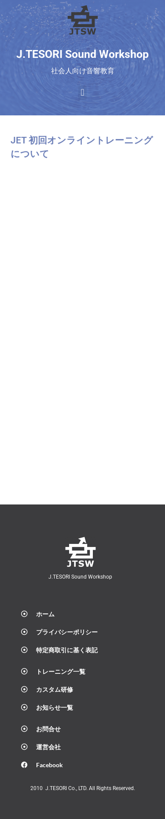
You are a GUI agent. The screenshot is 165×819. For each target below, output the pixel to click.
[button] (82, 93)
